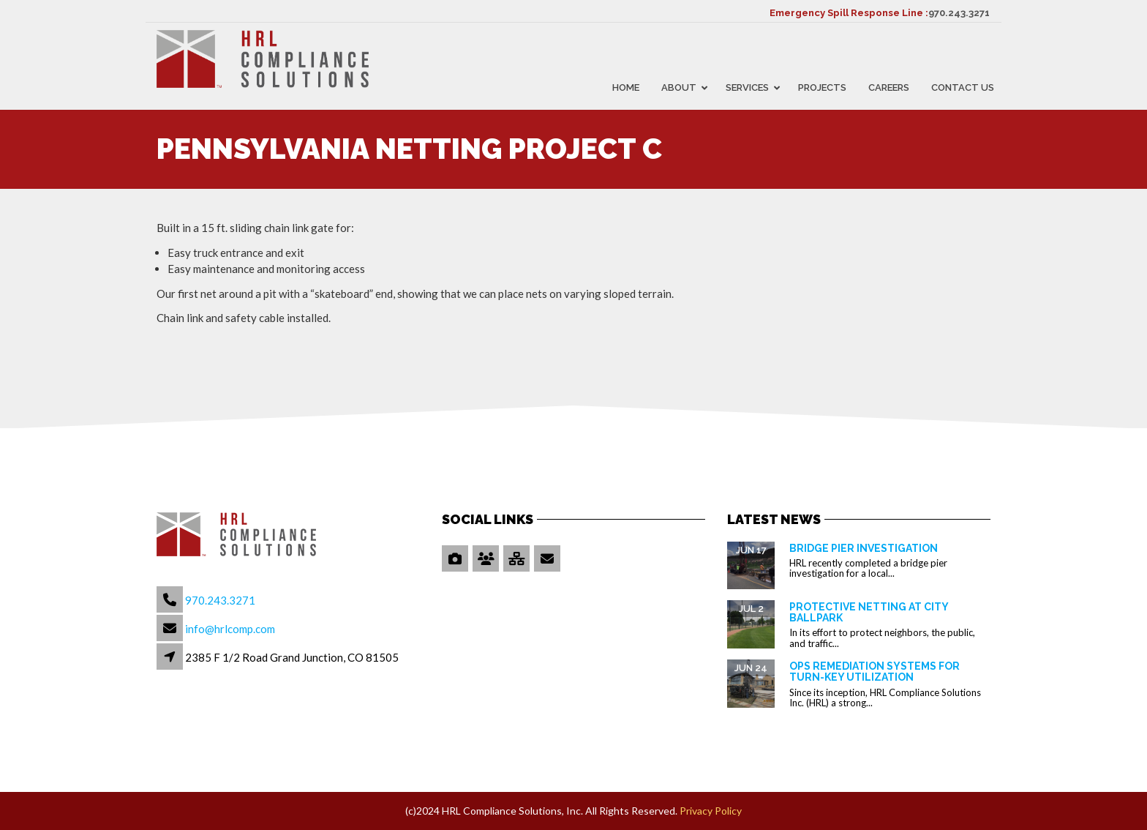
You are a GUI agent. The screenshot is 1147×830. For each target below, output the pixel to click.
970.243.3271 (959, 12)
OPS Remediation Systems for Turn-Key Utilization (874, 671)
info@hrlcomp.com (230, 628)
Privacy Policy (711, 810)
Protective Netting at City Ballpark (868, 612)
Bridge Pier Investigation (863, 548)
